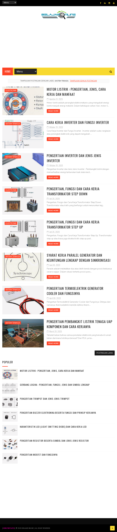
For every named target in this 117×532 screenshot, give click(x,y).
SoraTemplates (9, 528)
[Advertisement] (58, 45)
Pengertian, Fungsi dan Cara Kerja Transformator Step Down (73, 191)
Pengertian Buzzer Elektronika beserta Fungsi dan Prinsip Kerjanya (58, 412)
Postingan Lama (104, 353)
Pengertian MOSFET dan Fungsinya (39, 454)
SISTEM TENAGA (13, 123)
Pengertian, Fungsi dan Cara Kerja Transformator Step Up (73, 224)
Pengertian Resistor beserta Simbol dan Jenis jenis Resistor (54, 440)
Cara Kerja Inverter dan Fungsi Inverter (78, 122)
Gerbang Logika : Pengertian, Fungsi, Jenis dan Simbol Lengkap (55, 384)
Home (7, 71)
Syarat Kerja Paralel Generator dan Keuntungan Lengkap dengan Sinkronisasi (79, 258)
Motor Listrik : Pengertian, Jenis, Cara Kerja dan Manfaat (52, 370)
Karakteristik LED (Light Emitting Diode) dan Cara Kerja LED (53, 426)
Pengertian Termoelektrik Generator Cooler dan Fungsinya (75, 291)
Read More (53, 111)
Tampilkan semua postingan (83, 81)
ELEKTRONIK (11, 90)
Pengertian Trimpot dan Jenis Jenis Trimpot (45, 398)
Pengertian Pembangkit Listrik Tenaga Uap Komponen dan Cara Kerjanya (79, 324)
